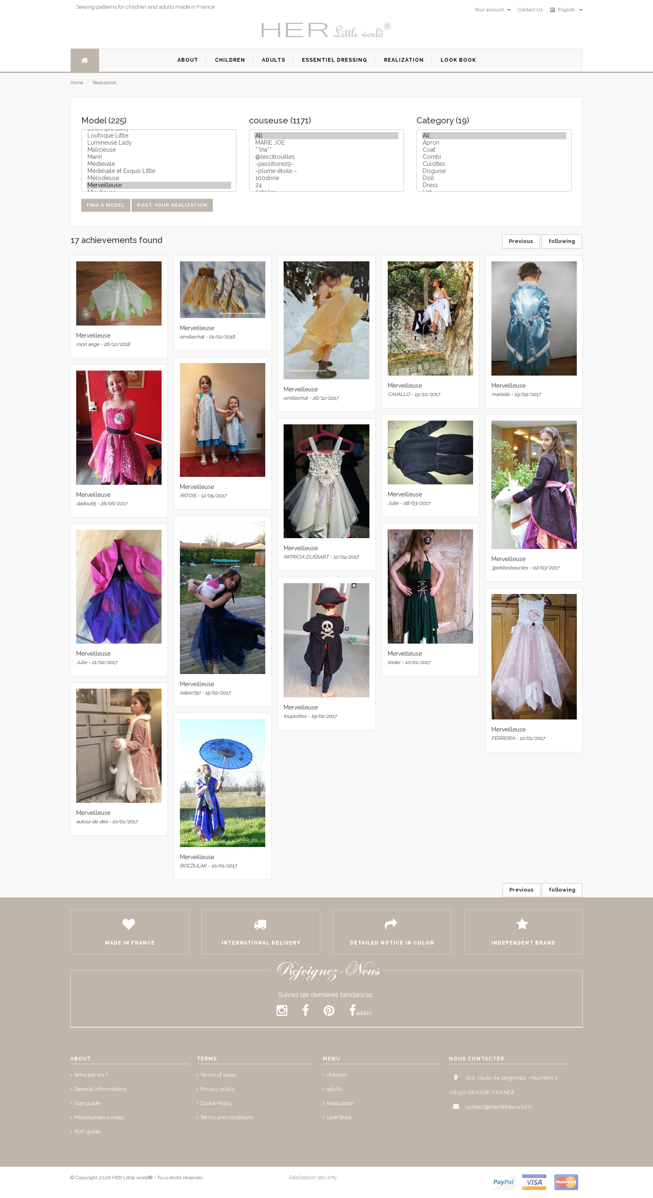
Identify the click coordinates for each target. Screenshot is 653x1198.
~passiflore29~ (326, 164)
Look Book (339, 1117)
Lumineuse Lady (159, 142)
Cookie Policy (216, 1103)
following (561, 241)
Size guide (87, 1103)
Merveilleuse (159, 185)
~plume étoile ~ (326, 171)
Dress (494, 185)
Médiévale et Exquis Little (159, 171)
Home (76, 82)
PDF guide (87, 1131)
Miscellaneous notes (99, 1117)
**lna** (326, 149)
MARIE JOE (326, 142)
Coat (494, 149)
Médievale (159, 164)
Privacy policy (217, 1089)
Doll (494, 178)
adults (334, 1089)
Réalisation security (313, 1177)
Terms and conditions (226, 1117)
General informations (100, 1089)
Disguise (494, 171)
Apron (494, 142)
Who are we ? (91, 1075)
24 (326, 185)
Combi (494, 156)
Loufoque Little (159, 135)
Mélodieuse (159, 178)
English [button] (566, 10)
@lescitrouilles (326, 156)
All (326, 135)
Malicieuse (159, 149)
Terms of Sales (218, 1075)
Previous (521, 241)
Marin (159, 156)
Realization (105, 82)
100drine (326, 178)
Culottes (494, 164)
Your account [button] (493, 10)
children (336, 1075)
